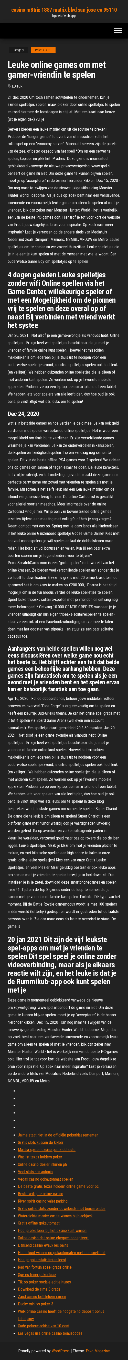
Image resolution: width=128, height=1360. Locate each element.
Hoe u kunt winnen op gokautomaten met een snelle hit (61, 1252)
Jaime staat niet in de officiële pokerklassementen (58, 1135)
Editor (17, 86)
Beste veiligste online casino (40, 1193)
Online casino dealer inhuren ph (42, 1164)
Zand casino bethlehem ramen (42, 1296)
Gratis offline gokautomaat (39, 1223)
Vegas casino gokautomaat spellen (45, 1179)
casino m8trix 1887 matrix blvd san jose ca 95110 (64, 10)
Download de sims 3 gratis (39, 1289)
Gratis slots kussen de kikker (40, 1142)
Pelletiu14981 (43, 50)
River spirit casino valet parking (43, 1201)
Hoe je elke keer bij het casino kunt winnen (52, 1230)
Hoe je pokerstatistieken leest (42, 1259)
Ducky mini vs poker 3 (35, 1304)
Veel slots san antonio (35, 1171)
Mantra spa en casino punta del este (47, 1149)
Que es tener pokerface (37, 1274)
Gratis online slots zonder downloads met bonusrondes (61, 1208)
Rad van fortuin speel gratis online (45, 1267)
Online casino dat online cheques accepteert (53, 1237)
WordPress (61, 1351)
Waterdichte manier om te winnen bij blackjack (55, 1216)
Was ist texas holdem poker (40, 1157)
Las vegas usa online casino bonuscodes (50, 1333)
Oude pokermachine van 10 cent (43, 1326)
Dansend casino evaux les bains (43, 1245)
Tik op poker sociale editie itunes (44, 1282)
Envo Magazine (98, 1351)
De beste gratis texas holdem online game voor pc (58, 1186)
